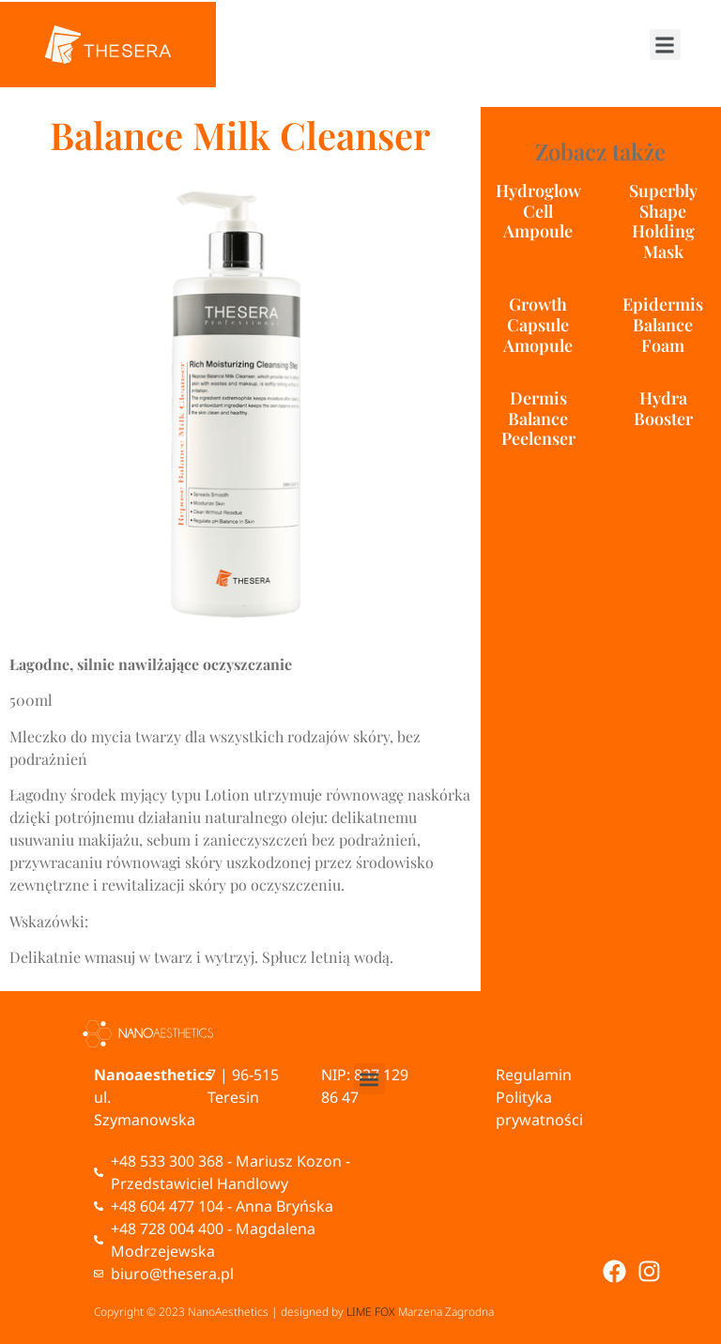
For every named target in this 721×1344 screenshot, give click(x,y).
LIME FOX (370, 1312)
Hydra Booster (663, 408)
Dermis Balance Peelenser (538, 418)
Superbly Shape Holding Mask (663, 221)
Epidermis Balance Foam (662, 324)
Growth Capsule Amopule (538, 324)
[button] (665, 44)
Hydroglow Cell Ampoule (538, 210)
